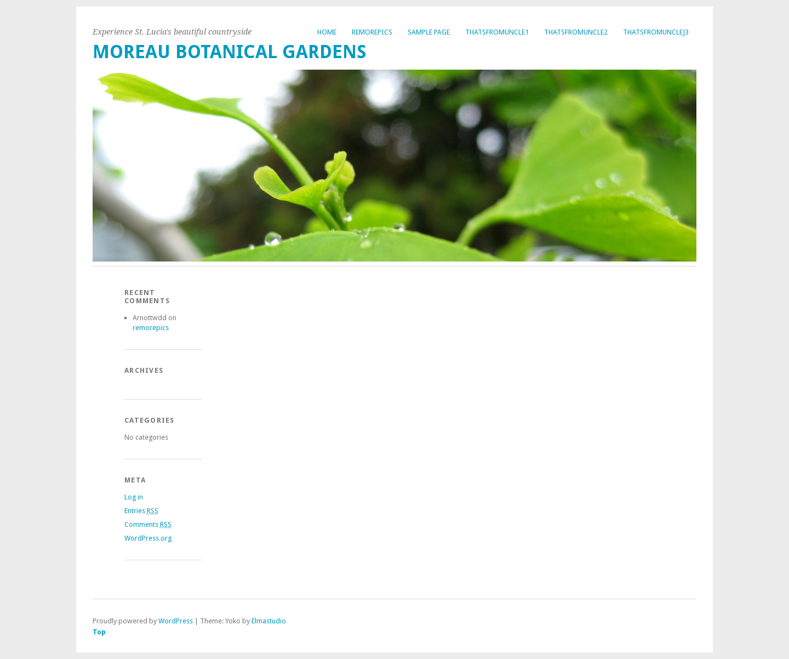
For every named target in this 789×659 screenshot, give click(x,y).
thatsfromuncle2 (576, 32)
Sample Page (429, 32)
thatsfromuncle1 (497, 32)
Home (326, 32)
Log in (133, 497)
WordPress (175, 621)
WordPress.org (147, 538)
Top (99, 632)
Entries (141, 511)
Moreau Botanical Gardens (230, 52)
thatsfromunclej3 (656, 32)
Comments (147, 524)
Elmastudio (268, 621)
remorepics (372, 32)
